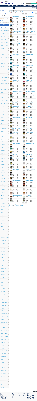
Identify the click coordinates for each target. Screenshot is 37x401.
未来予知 (2, 198)
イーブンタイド (3, 192)
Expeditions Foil (3, 158)
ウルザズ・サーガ (3, 240)
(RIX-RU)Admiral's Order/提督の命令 (15, 54)
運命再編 (2, 161)
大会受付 (2, 384)
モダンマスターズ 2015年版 (4, 327)
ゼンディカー (3, 186)
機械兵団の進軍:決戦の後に (4, 83)
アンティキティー (3, 260)
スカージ (2, 218)
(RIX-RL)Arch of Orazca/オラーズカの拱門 (16, 128)
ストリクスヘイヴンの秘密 (4, 30)
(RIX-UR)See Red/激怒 (14, 191)
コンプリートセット (3, 373)
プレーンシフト (3, 229)
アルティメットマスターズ (4, 316)
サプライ (2, 379)
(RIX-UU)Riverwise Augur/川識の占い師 (29, 154)
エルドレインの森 (3, 80)
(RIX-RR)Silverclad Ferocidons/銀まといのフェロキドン (17, 91)
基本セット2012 (3, 274)
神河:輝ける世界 (3, 97)
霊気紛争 (2, 147)
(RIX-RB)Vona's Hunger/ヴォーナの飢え (15, 80)
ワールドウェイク (3, 184)
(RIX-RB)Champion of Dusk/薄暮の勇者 (15, 69)
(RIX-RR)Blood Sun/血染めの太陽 (29, 80)
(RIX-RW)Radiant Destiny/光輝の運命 (29, 43)
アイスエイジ (3, 254)
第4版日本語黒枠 (3, 291)
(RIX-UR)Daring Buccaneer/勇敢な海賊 (29, 180)
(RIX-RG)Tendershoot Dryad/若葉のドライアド (16, 102)
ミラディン (2, 217)
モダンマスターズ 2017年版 (4, 325)
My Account (19, 394)
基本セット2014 (3, 271)
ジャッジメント (3, 223)
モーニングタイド (3, 195)
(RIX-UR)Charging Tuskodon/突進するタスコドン (16, 180)
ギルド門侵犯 (3, 170)
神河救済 (2, 209)
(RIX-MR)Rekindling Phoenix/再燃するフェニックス (30, 20)
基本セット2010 (3, 277)
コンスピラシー (3, 351)
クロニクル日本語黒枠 (4, 288)
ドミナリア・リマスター (4, 310)
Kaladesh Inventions (3, 150)
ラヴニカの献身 (3, 120)
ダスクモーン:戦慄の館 (4, 63)
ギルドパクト (3, 206)
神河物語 (2, 212)
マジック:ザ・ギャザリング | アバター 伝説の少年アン (5, 43)
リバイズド (2, 296)
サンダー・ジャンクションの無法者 (5, 70)
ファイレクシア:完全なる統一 (5, 89)
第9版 (2, 280)
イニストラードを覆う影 (4, 153)
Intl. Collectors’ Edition (4, 305)
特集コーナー (3, 36)
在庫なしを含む (35, 12)
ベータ (2, 299)
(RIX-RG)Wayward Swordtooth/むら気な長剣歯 (30, 102)
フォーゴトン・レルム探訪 (4, 103)
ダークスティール (3, 215)
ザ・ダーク (2, 257)
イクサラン (2, 141)
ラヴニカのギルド (3, 125)
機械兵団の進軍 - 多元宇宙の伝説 (5, 86)
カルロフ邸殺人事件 (3, 75)
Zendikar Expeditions (3, 111)
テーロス (2, 167)
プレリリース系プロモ (4, 367)
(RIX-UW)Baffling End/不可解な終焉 (29, 128)
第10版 (2, 279)
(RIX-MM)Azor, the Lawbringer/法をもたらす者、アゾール (17, 27)
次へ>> (16, 15)
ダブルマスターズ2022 (4, 313)
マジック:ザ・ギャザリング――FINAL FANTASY (4, 51)
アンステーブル (3, 345)
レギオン (2, 220)
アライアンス (3, 251)
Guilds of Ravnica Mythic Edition (5, 123)
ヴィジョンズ (3, 248)
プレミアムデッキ (3, 362)
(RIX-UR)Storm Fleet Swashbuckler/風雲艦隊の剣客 (17, 195)
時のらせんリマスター (4, 311)
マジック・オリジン (3, 268)
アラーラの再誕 (3, 187)
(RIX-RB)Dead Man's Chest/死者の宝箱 (29, 69)
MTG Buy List (28, 394)
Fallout (2, 72)
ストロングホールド (3, 243)
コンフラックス (3, 189)
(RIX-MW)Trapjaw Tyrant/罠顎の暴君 (15, 16)
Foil (2, 136)
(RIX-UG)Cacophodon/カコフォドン (29, 195)
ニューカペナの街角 (3, 95)
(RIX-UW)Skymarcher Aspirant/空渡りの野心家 (30, 143)
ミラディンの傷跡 (3, 181)
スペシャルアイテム (3, 376)
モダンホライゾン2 (3, 319)
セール (2, 382)
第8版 (2, 282)
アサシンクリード (3, 66)
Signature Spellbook (3, 356)
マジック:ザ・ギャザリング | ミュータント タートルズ (5, 39)
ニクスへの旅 (3, 164)
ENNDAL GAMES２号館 (30, 396)
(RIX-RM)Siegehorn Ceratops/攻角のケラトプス (16, 117)
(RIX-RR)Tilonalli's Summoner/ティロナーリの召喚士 (30, 91)
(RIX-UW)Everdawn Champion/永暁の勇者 (29, 132)
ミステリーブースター (4, 330)
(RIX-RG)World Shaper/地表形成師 (15, 106)
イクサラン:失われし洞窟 (4, 77)
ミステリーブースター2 (4, 57)
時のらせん (2, 201)
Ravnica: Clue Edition (4, 74)
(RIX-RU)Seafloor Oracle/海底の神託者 (15, 65)
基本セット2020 (3, 265)
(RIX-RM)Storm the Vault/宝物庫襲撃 (29, 117)
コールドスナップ (3, 203)
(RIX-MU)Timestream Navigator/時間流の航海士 (30, 16)
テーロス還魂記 (3, 114)
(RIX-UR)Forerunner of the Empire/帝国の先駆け (16, 184)
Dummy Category (3, 387)
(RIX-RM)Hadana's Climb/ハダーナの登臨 (29, 106)
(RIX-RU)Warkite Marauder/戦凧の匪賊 (29, 65)
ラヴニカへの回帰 (3, 172)
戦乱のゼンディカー (3, 156)
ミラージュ (2, 249)
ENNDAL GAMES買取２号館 (30, 398)
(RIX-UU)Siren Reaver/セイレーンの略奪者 (29, 158)
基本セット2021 (3, 263)
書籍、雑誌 (2, 381)
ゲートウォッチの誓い (4, 155)
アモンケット (3, 144)
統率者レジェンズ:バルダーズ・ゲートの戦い (5, 337)
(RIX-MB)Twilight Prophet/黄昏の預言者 (15, 20)
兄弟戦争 (2, 92)
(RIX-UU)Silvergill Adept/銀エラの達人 (15, 158)
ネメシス (2, 234)
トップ (11, 10)
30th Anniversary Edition (4, 302)
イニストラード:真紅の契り (4, 100)
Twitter (23, 394)
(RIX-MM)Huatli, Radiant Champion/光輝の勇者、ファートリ (17, 31)
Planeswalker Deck (3, 139)
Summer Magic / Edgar (4, 294)
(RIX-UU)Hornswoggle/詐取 (14, 154)
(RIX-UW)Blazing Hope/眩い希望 (15, 132)
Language (19, 395)
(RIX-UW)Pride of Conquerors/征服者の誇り (16, 143)
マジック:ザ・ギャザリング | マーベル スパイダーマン (5, 46)
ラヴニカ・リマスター (4, 308)
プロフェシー (3, 232)
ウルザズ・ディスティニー (4, 237)
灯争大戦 (2, 117)
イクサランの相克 (3, 128)
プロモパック (3, 365)
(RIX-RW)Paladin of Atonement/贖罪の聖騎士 (16, 43)
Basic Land (2, 134)
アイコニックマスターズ (4, 322)
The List (2, 109)
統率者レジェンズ (3, 339)
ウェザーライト (3, 246)
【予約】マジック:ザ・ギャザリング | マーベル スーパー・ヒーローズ (5, 33)
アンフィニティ (3, 342)
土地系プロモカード (3, 370)
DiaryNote (23, 395)
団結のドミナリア (3, 94)
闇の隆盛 (2, 175)
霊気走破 (2, 54)
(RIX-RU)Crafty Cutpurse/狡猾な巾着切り (29, 54)
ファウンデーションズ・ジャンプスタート (5, 60)
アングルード (2, 348)
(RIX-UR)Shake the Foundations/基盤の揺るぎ (30, 191)
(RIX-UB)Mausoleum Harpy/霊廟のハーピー (16, 169)
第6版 (2, 285)
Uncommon (3, 131)
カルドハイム (3, 106)
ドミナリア (2, 126)
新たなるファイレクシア (4, 178)
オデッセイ (2, 226)
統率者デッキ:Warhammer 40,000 (4, 334)
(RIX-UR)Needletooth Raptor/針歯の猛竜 (29, 184)
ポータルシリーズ (3, 353)
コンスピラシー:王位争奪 (4, 350)
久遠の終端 (2, 48)
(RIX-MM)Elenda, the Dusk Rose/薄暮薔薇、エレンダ (30, 27)
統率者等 (2, 359)
